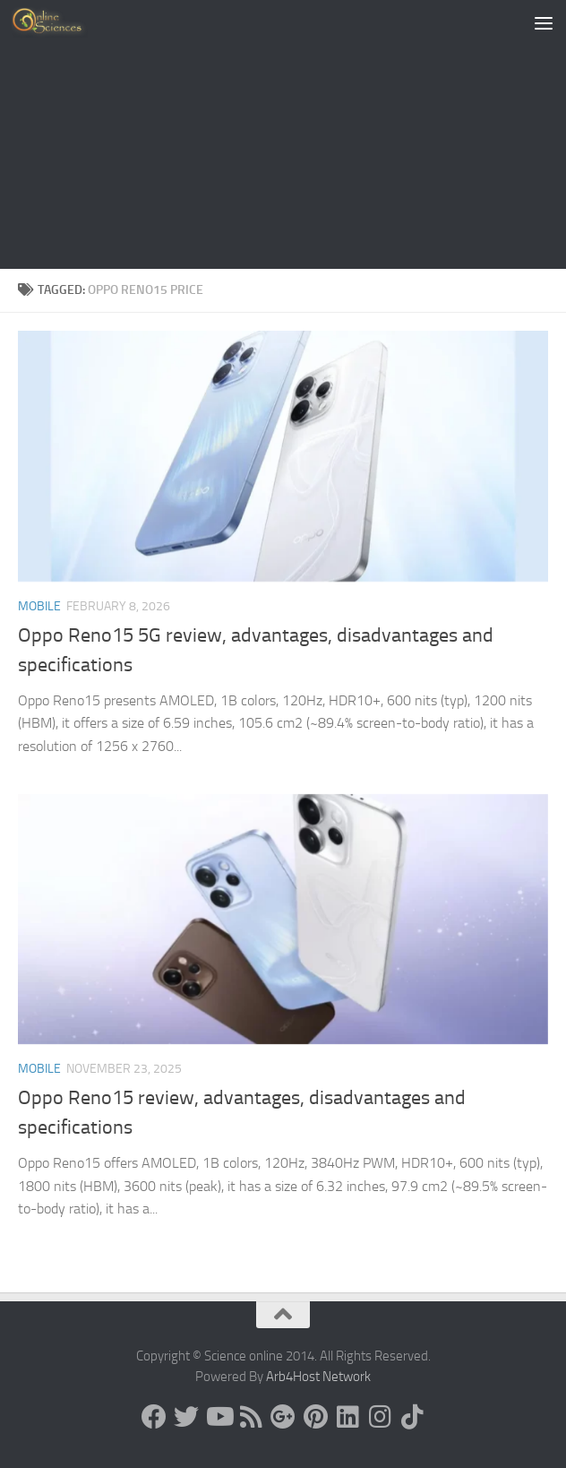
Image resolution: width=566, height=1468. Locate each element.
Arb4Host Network (318, 1377)
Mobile (39, 606)
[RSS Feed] (250, 1416)
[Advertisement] (283, 134)
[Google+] (283, 1416)
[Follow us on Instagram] (379, 1416)
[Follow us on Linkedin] (347, 1416)
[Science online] (154, 1416)
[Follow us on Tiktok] (411, 1416)
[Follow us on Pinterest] (315, 1416)
